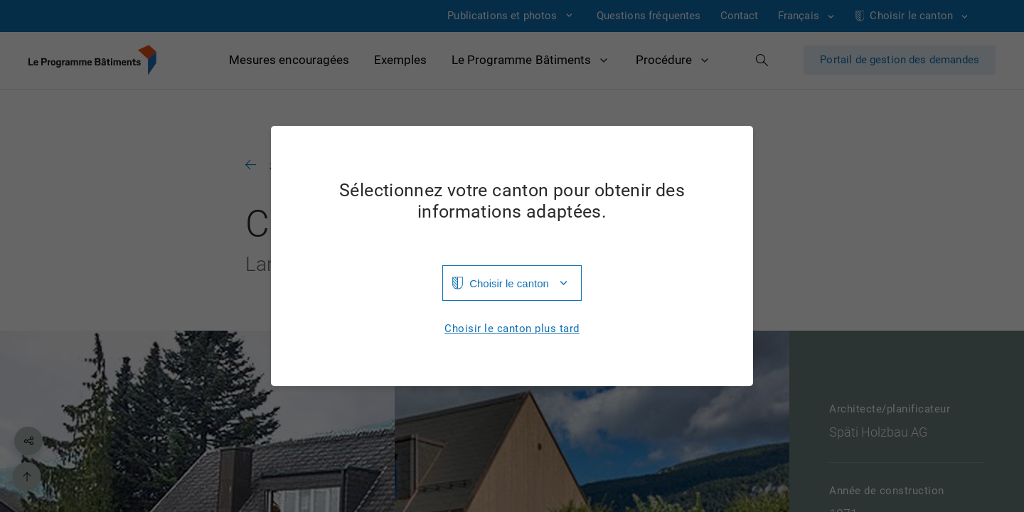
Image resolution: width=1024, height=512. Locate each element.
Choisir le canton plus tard (512, 329)
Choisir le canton (509, 283)
